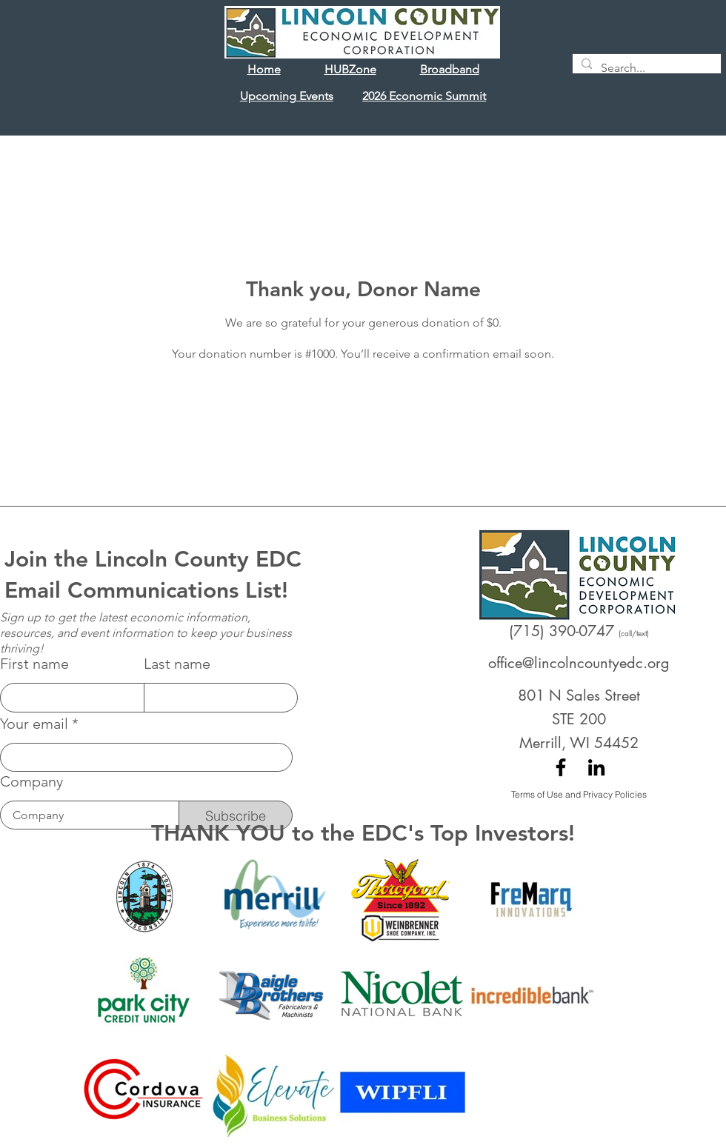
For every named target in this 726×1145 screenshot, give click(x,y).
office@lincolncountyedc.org (579, 662)
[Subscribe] (236, 815)
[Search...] (645, 68)
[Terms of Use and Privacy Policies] (578, 794)
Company (31, 781)
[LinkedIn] (596, 767)
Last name (177, 663)
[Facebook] (561, 767)
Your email (34, 723)
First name (34, 663)
